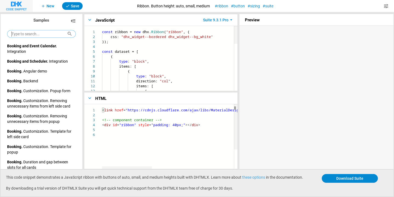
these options (253, 177)
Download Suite (349, 178)
